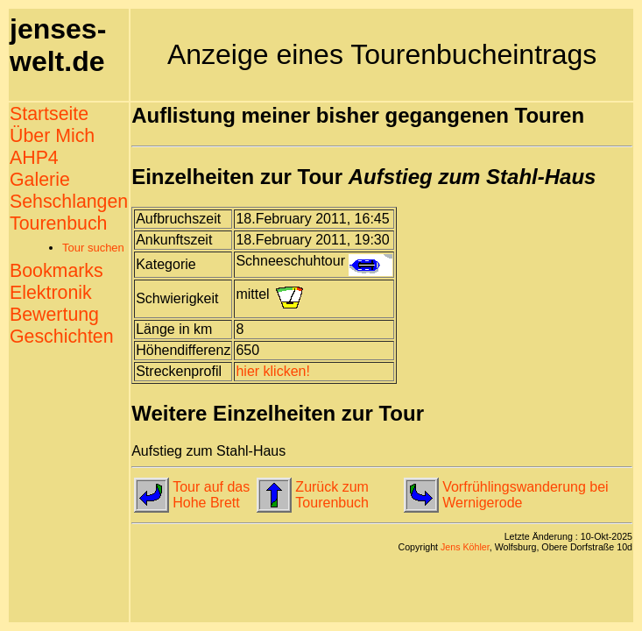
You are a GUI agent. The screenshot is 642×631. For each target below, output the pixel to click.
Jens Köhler (465, 547)
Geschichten (62, 336)
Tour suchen (93, 247)
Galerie (40, 179)
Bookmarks (56, 270)
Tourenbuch (58, 223)
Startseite (49, 113)
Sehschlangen (69, 201)
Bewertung (54, 314)
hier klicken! (272, 371)
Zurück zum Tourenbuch (332, 494)
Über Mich (52, 135)
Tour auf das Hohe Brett (211, 494)
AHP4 (34, 157)
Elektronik (51, 292)
